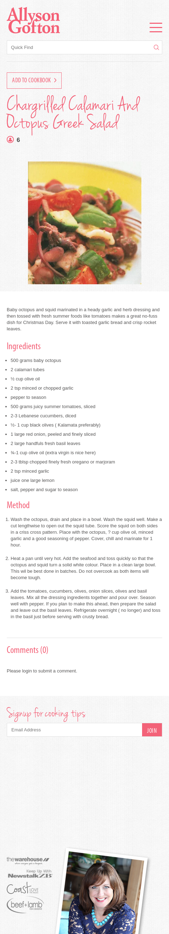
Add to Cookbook (34, 80)
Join (152, 731)
